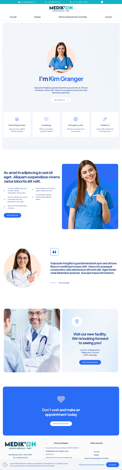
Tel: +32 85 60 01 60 (20, 458)
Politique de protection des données (42, 466)
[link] (61, 8)
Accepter (112, 465)
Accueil (96, 451)
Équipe (96, 455)
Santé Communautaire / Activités (97, 458)
